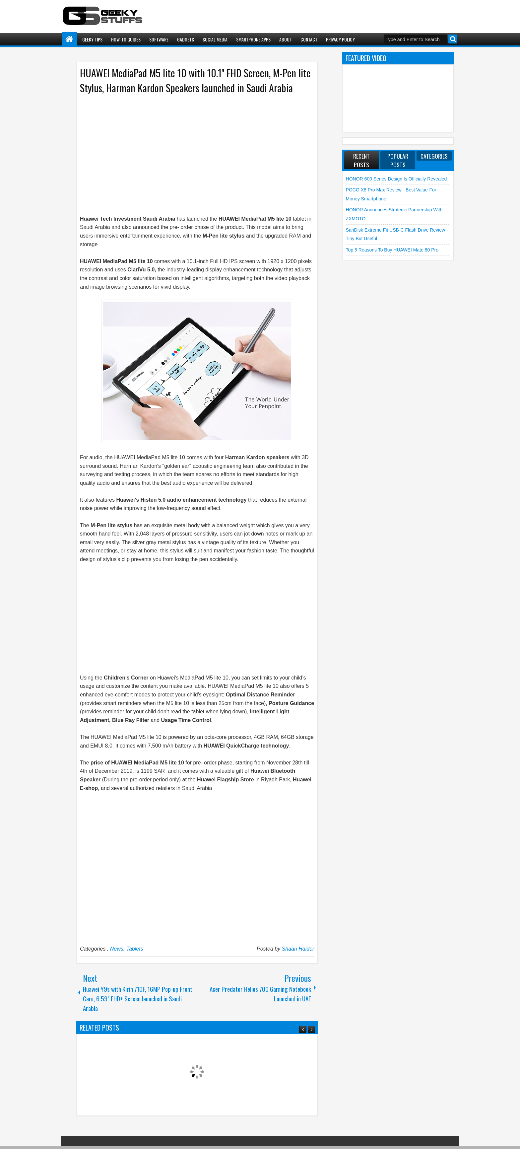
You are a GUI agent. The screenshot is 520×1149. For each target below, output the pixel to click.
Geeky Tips (92, 39)
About (285, 39)
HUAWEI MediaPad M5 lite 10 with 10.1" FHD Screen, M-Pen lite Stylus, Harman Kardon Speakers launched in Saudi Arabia (195, 80)
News (116, 949)
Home (69, 39)
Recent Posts (361, 160)
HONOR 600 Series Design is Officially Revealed (396, 178)
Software (158, 39)
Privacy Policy (340, 39)
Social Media (215, 39)
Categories (434, 156)
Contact (308, 39)
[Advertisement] (190, 152)
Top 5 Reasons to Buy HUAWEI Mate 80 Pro (392, 249)
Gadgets (185, 39)
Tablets (134, 949)
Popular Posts (397, 160)
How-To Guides (126, 39)
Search (452, 39)
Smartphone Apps (253, 39)
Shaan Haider (298, 949)
